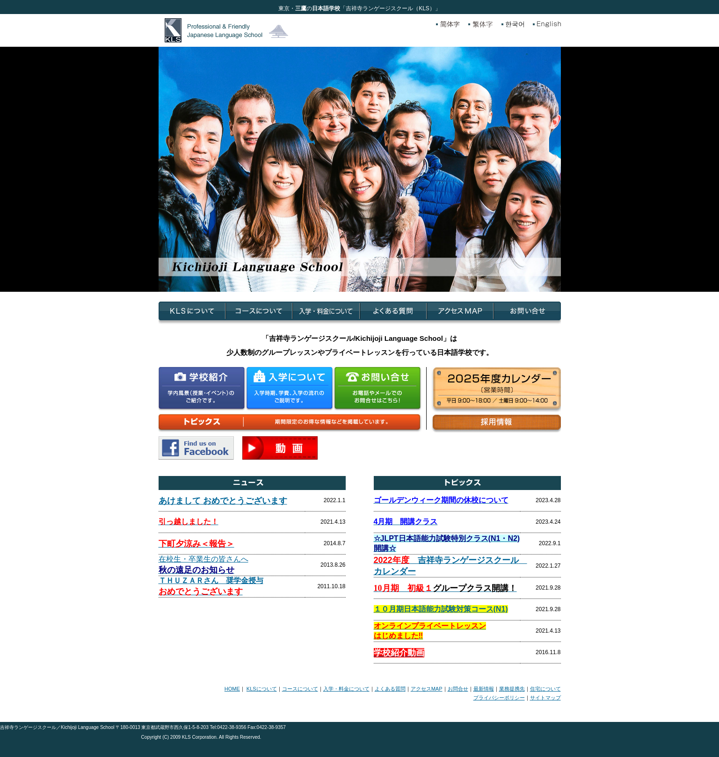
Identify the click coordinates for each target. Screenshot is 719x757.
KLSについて (262, 689)
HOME (232, 689)
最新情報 (483, 689)
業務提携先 (512, 689)
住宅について (545, 689)
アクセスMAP (427, 689)
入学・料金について (346, 689)
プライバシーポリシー (499, 697)
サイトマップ (545, 697)
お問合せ (458, 689)
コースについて (300, 689)
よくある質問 (390, 689)
